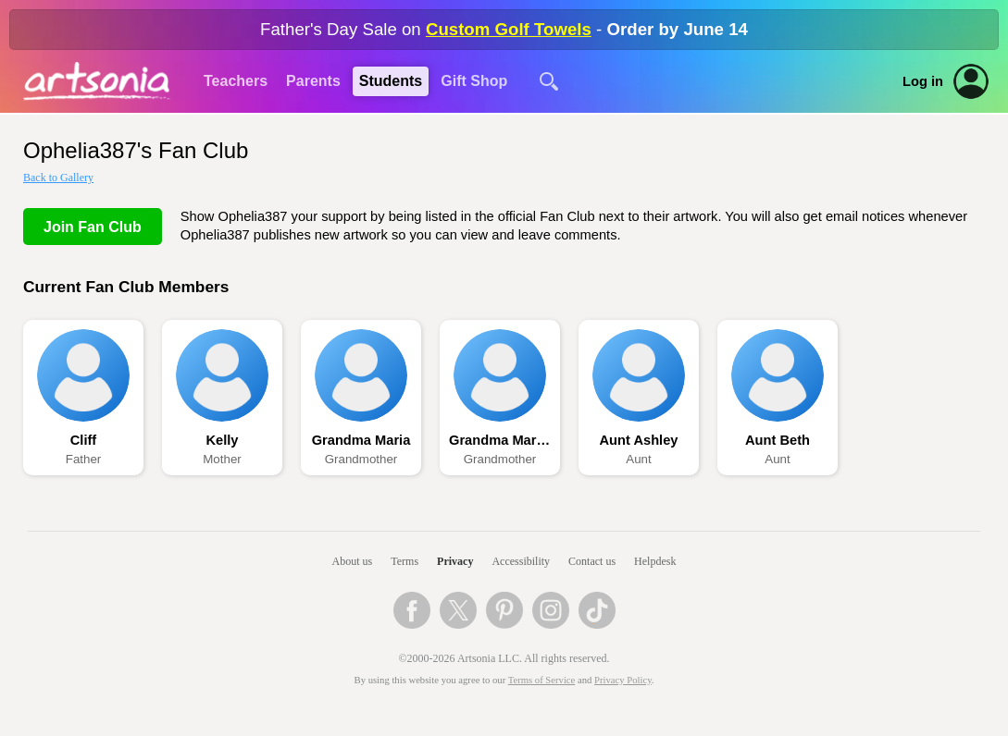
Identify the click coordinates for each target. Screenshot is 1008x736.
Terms (404, 561)
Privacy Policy (623, 680)
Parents (313, 81)
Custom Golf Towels (508, 29)
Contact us (592, 561)
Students (390, 81)
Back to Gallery (58, 177)
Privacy (455, 561)
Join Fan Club (93, 227)
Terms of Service (542, 680)
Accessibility (521, 561)
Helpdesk (655, 561)
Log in (922, 81)
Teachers (236, 81)
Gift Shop (474, 81)
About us (352, 561)
